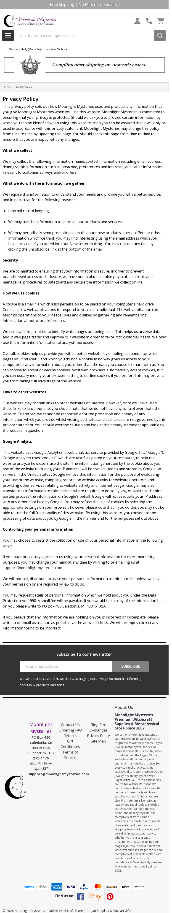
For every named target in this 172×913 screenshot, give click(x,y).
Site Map (98, 741)
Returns (70, 735)
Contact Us (70, 724)
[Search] (160, 35)
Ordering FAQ (70, 730)
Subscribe (130, 666)
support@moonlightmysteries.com (32, 567)
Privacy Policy (98, 735)
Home (7, 87)
